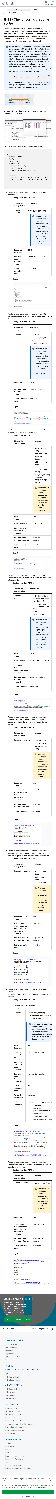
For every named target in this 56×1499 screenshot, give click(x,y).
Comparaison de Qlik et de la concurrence (21, 1422)
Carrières (8, 1460)
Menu (53, 4)
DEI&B (7, 1451)
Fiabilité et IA (10, 1416)
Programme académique (14, 1454)
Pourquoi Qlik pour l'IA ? (14, 1419)
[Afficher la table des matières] (4, 10)
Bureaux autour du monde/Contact (18, 1467)
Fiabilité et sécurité (12, 1410)
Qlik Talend (9, 1372)
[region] (28, 1487)
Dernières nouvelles (13, 1463)
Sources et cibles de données (16, 1428)
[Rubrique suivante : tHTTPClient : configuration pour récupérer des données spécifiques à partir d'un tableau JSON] (41, 1327)
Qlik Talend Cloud (12, 1375)
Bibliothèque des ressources (16, 1358)
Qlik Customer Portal (13, 1355)
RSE (6, 1448)
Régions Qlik (10, 1431)
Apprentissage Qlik (12, 1352)
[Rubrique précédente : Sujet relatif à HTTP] (14, 1327)
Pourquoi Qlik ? (11, 1407)
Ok (28, 1492)
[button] (48, 76)
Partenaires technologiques (15, 1425)
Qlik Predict (9, 1393)
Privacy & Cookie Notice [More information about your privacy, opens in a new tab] (37, 1487)
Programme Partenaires (14, 1457)
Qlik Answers (10, 1390)
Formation (9, 1349)
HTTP (35, 10)
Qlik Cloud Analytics (12, 1387)
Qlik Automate (10, 1397)
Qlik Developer (11, 1346)
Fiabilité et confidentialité (14, 1413)
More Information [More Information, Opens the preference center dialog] (28, 1496)
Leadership (9, 1445)
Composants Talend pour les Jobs (19, 10)
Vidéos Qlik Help (11, 1343)
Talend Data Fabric (12, 1378)
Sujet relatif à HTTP (13, 13)
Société (8, 1442)
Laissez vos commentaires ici (18, 1318)
